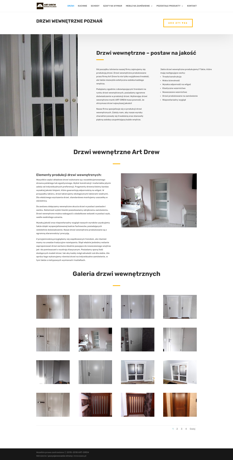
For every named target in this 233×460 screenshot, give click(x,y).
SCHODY (95, 6)
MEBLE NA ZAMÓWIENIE (138, 6)
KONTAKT (192, 6)
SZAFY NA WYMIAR (112, 6)
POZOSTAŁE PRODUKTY (168, 6)
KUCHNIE (82, 6)
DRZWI (70, 6)
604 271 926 (178, 22)
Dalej (192, 428)
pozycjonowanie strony (60, 456)
